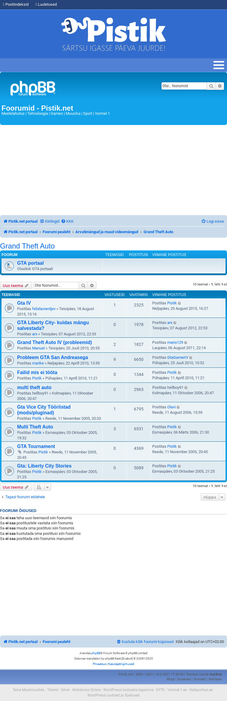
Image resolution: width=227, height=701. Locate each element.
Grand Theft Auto (27, 246)
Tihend (52, 690)
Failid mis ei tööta (37, 372)
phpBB (95, 653)
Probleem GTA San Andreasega (52, 357)
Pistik (172, 303)
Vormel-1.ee (177, 690)
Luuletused (46, 4)
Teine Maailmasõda (28, 690)
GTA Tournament (36, 446)
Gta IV (24, 303)
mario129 (175, 342)
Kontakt (200, 679)
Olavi (171, 407)
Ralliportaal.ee (201, 690)
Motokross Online (86, 690)
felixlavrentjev (44, 308)
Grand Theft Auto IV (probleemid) (54, 342)
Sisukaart (184, 679)
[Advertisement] (113, 170)
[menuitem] (67, 221)
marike (38, 363)
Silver (65, 690)
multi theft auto (34, 387)
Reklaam (215, 679)
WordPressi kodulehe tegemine (128, 690)
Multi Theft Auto (35, 426)
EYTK (160, 690)
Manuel (38, 348)
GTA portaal (30, 263)
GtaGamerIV (177, 357)
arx (34, 334)
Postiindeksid (16, 4)
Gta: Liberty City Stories (44, 465)
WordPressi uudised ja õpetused (113, 695)
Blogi (170, 679)
